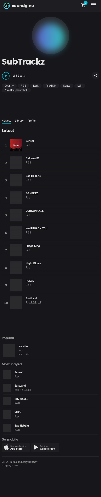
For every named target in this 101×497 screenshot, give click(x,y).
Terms (13, 462)
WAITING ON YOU (36, 228)
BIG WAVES (32, 158)
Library (19, 120)
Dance (66, 85)
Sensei (30, 141)
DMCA (5, 462)
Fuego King (33, 246)
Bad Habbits (33, 176)
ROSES (30, 281)
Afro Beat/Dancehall (16, 90)
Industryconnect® (28, 462)
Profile (31, 120)
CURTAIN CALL (35, 211)
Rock (36, 85)
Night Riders (33, 263)
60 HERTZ (32, 193)
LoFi (79, 85)
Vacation (24, 346)
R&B (23, 85)
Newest (6, 120)
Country (9, 85)
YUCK (18, 412)
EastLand (31, 298)
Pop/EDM (51, 85)
